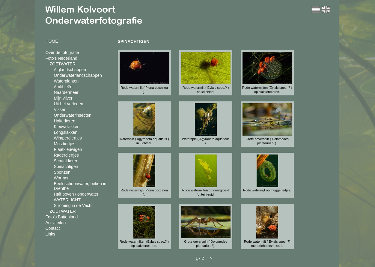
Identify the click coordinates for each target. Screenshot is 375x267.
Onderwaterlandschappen (78, 75)
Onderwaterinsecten (72, 115)
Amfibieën (63, 86)
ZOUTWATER (63, 211)
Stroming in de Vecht (73, 205)
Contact (53, 228)
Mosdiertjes (65, 143)
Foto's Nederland (61, 58)
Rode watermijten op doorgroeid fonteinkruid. (205, 192)
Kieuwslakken (67, 126)
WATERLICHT (67, 199)
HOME (52, 41)
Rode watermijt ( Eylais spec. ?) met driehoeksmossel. (267, 244)
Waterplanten (66, 81)
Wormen (62, 178)
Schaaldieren (66, 160)
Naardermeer (66, 92)
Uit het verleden (68, 103)
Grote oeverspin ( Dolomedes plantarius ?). (205, 244)
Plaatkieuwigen (68, 149)
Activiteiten (56, 222)
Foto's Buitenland (62, 216)
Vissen (60, 109)
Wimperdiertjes (68, 138)
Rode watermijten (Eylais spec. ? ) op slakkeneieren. (267, 90)
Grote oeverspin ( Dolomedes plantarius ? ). (267, 141)
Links (50, 234)
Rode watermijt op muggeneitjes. (267, 190)
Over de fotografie (62, 52)
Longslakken (66, 132)
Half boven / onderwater (76, 194)
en (325, 9)
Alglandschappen (70, 69)
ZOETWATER (63, 64)
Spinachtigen (66, 166)
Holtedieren (65, 120)
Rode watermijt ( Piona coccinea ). (144, 90)
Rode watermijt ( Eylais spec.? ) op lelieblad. (206, 90)
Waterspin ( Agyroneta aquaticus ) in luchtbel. (144, 141)
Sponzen (62, 172)
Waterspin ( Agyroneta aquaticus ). (206, 141)
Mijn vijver (63, 98)
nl (315, 9)
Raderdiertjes (66, 155)
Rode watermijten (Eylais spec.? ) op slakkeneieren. (144, 244)
